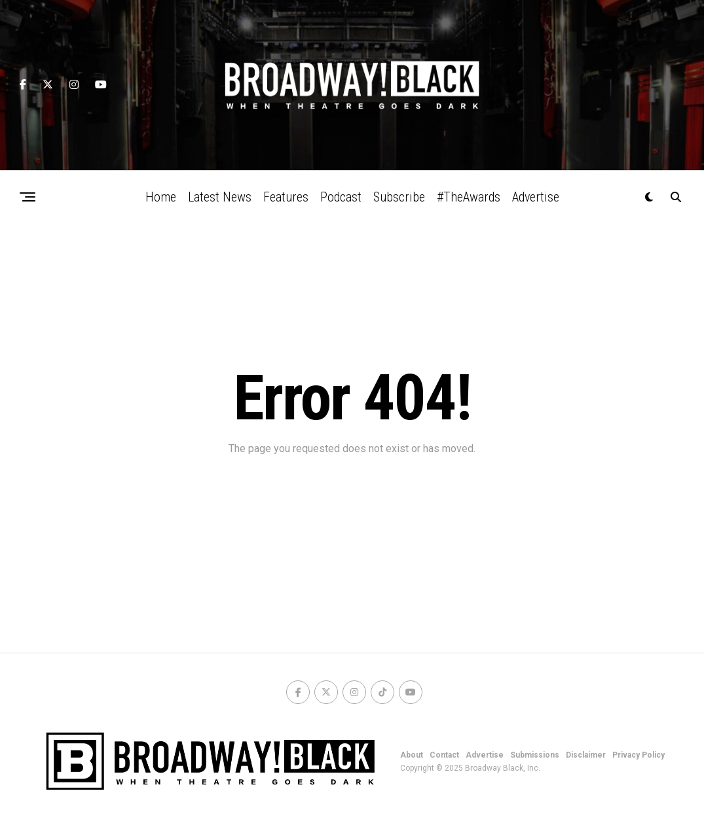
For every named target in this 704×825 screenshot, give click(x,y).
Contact (444, 755)
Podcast (340, 197)
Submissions (534, 755)
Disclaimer (586, 755)
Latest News (219, 197)
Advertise (535, 197)
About (411, 755)
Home (160, 197)
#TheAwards (468, 197)
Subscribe (399, 197)
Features (285, 197)
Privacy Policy (638, 755)
